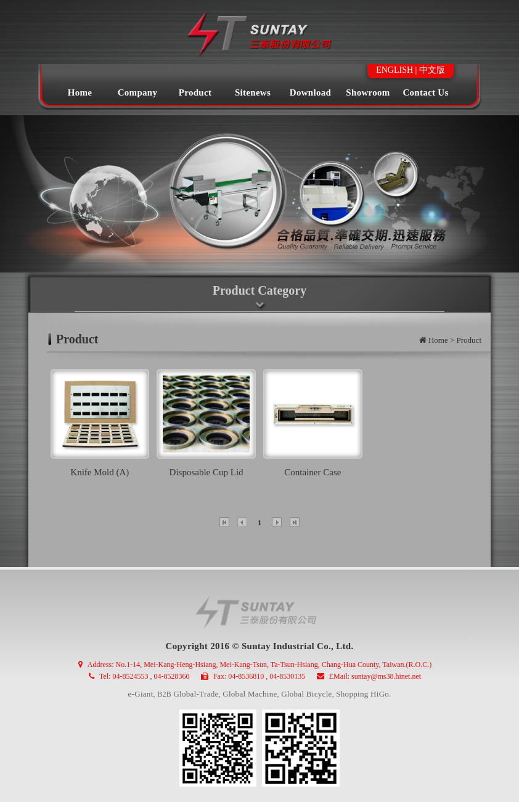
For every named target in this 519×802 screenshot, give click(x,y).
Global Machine (250, 693)
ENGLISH (394, 70)
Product (195, 92)
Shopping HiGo (362, 693)
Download (310, 92)
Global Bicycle (306, 693)
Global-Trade (195, 693)
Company (138, 92)
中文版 (432, 70)
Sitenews (253, 92)
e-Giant (140, 693)
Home (80, 92)
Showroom (368, 92)
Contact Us (425, 92)
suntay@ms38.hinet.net (386, 676)
